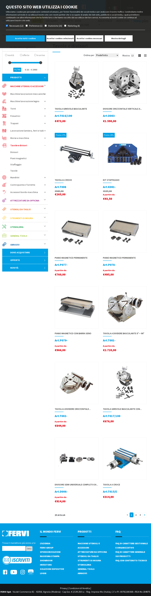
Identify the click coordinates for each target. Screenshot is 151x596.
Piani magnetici (18, 158)
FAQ (118, 531)
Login (43, 573)
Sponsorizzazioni (50, 552)
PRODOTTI (84, 531)
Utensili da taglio (20, 209)
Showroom (46, 560)
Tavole (13, 170)
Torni (13, 108)
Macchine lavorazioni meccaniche (27, 93)
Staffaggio (16, 164)
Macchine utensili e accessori (27, 86)
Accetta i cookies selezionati (60, 38)
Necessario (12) (16, 25)
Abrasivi (14, 244)
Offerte (28, 260)
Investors (46, 564)
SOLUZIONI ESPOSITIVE (52, 569)
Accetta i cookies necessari (89, 38)
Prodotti (28, 77)
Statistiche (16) (55, 25)
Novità (28, 267)
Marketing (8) (74, 25)
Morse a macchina (19, 137)
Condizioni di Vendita (79, 588)
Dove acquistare (28, 252)
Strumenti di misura (21, 218)
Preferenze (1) (35, 25)
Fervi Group (46, 547)
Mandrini (14, 177)
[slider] (9, 62)
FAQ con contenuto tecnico (131, 560)
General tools (18, 235)
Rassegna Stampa (49, 556)
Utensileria (16, 226)
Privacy (63, 588)
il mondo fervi (50, 531)
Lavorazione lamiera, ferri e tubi (27, 130)
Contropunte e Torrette (22, 184)
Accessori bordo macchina (24, 192)
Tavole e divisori (18, 145)
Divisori (14, 152)
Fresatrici (15, 115)
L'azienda (45, 543)
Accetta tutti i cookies (25, 38)
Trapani (14, 123)
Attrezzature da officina (24, 200)
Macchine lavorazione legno (24, 101)
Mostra (126, 55)
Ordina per (89, 55)
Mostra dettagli (118, 38)
